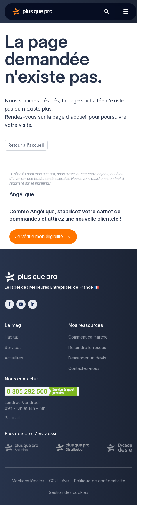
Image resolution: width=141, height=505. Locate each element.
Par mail (12, 417)
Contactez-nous (83, 368)
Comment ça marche (88, 336)
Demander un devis (87, 357)
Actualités (14, 357)
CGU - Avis (59, 480)
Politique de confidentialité (99, 480)
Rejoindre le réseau (87, 347)
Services (13, 347)
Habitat (11, 336)
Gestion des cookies (68, 492)
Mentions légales (28, 480)
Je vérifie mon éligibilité (39, 236)
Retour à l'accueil (26, 145)
